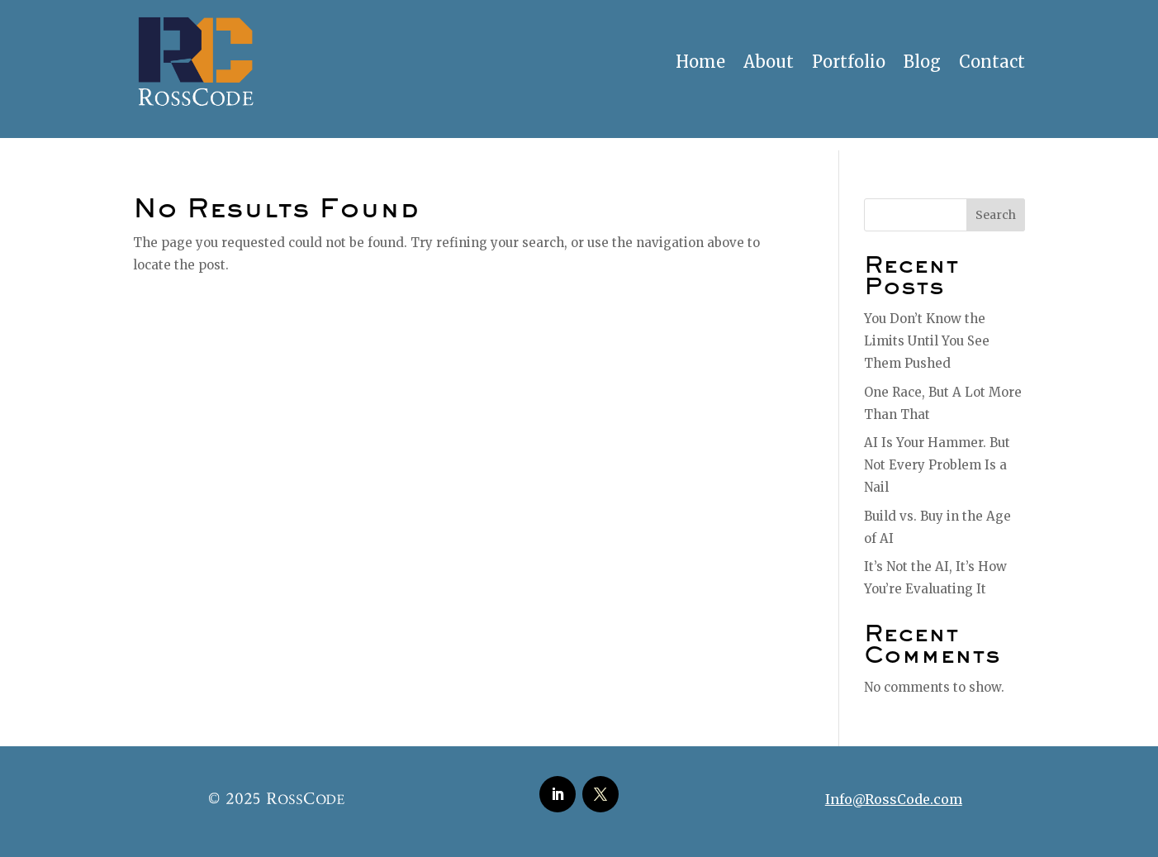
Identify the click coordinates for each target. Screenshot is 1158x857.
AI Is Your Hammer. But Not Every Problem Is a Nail (937, 465)
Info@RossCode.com (893, 799)
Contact (992, 61)
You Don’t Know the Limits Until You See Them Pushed (927, 341)
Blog (922, 61)
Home (700, 61)
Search (995, 214)
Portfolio (848, 61)
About (768, 61)
